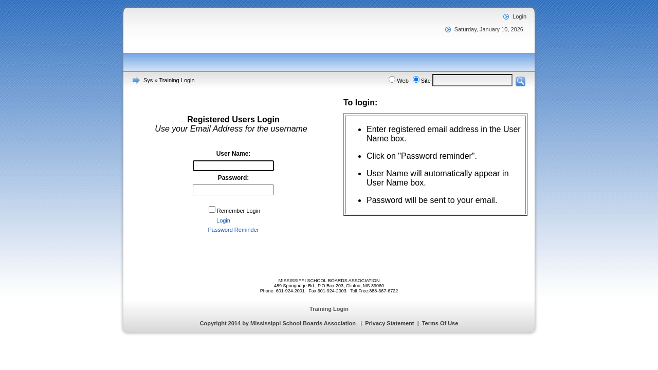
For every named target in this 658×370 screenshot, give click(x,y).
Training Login (176, 80)
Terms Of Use (440, 323)
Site (426, 81)
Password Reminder (233, 230)
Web (402, 81)
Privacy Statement (389, 323)
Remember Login (238, 211)
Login (519, 16)
